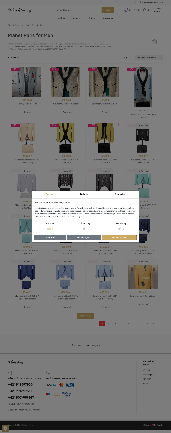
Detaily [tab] (84, 194)
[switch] (85, 229)
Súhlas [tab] (49, 194)
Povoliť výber (83, 237)
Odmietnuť (50, 237)
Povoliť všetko (119, 237)
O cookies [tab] (120, 194)
